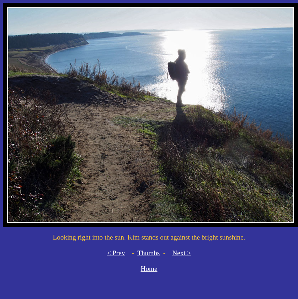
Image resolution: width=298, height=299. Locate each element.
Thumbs (148, 253)
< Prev (116, 253)
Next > (181, 253)
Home (149, 268)
